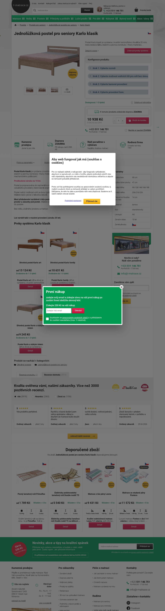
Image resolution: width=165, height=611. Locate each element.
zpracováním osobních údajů (75, 317)
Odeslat (78, 310)
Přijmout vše (91, 201)
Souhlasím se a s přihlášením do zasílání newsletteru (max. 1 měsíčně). (76, 318)
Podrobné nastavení (73, 201)
